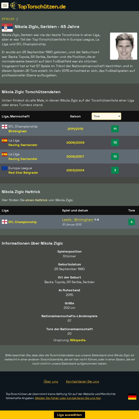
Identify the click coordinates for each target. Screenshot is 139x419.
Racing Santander (23, 145)
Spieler (8, 19)
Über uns (51, 381)
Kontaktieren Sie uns (82, 381)
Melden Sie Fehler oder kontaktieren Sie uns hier (67, 398)
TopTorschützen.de (42, 6)
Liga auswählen (69, 415)
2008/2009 (75, 142)
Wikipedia (77, 340)
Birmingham (18, 131)
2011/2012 (75, 129)
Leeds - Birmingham (77, 219)
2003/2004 (75, 170)
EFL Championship (23, 222)
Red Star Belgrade (23, 172)
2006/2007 (75, 156)
